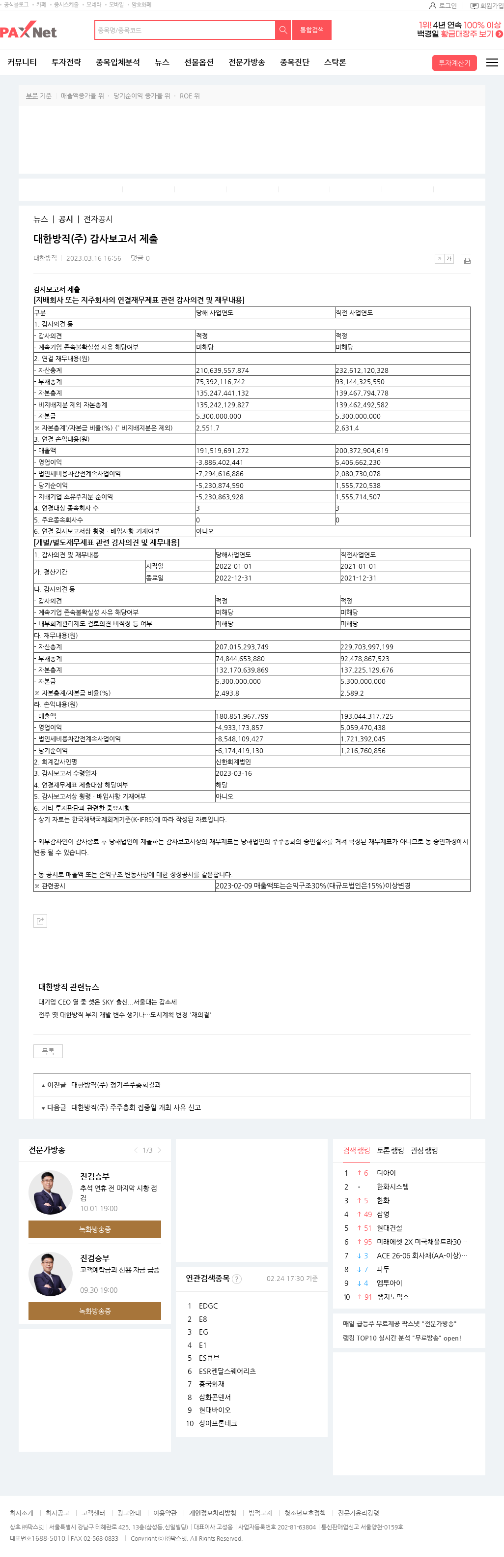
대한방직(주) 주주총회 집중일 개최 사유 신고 (136, 1107)
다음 (159, 1150)
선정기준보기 (237, 1279)
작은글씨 (440, 259)
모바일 (116, 4)
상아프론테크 (218, 1423)
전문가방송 (246, 62)
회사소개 (21, 1513)
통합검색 (312, 29)
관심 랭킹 (424, 1150)
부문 (32, 95)
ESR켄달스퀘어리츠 (227, 1371)
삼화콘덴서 (215, 1397)
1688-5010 (48, 1538)
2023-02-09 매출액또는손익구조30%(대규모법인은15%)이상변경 (313, 885)
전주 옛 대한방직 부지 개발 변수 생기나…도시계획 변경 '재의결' (124, 1014)
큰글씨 (449, 259)
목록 (48, 1051)
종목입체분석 (118, 62)
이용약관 (165, 1513)
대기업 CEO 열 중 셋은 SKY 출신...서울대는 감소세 (107, 1002)
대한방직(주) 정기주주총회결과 (116, 1084)
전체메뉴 (491, 62)
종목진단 (294, 62)
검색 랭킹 (356, 1150)
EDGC (208, 1306)
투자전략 (66, 62)
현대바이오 (215, 1410)
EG (203, 1332)
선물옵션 (199, 62)
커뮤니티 (22, 62)
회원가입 (492, 5)
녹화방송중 (95, 1229)
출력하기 (466, 259)
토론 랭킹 (390, 1150)
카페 (41, 4)
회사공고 (57, 1513)
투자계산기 (455, 63)
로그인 (448, 5)
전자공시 (98, 219)
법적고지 (260, 1513)
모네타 (93, 4)
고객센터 (93, 1513)
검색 (283, 30)
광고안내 (129, 1513)
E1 (203, 1345)
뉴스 (162, 62)
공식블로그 (16, 4)
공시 (65, 219)
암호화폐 (141, 4)
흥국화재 (211, 1384)
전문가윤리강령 (358, 1513)
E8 (203, 1319)
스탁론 (335, 62)
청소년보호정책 (305, 1513)
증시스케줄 (66, 4)
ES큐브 (209, 1358)
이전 (136, 1150)
